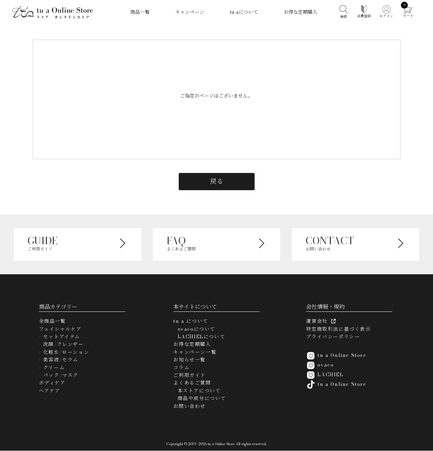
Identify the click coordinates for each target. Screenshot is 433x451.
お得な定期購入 (300, 12)
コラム (181, 367)
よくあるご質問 (192, 383)
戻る (216, 181)
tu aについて (244, 12)
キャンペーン (189, 12)
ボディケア (52, 383)
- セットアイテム (59, 336)
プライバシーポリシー (333, 336)
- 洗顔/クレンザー (61, 344)
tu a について (190, 321)
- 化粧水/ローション (64, 352)
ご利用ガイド (189, 375)
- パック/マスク (58, 375)
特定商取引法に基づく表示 (338, 329)
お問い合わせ (189, 406)
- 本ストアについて (196, 390)
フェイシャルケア (60, 329)
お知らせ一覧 (189, 359)
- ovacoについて (194, 329)
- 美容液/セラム (58, 359)
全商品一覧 (52, 321)
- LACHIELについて (199, 336)
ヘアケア (49, 390)
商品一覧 (140, 12)
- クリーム (52, 367)
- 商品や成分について (199, 398)
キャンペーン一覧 (194, 352)
